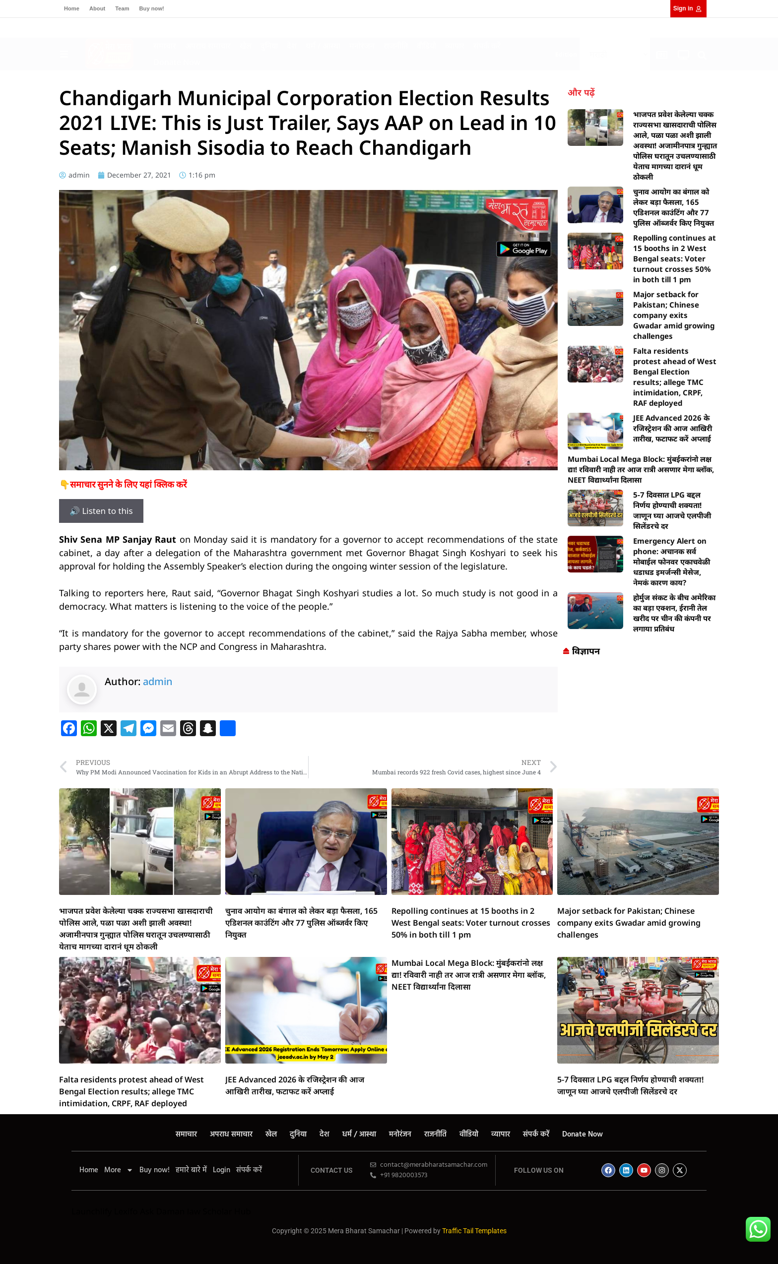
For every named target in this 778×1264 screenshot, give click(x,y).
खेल (246, 45)
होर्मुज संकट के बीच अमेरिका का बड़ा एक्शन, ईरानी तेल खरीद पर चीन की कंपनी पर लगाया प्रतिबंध (674, 612)
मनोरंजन (362, 45)
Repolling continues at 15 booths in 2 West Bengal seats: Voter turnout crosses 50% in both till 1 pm (674, 258)
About (97, 8)
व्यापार (454, 45)
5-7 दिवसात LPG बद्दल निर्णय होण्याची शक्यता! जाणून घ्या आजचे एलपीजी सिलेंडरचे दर (672, 510)
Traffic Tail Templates (474, 1231)
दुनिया (269, 45)
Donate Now (176, 62)
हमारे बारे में (191, 1170)
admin (158, 681)
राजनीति (396, 45)
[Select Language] (615, 54)
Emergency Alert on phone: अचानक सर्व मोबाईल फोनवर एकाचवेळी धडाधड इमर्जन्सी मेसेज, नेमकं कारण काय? (671, 561)
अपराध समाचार (208, 45)
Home (71, 8)
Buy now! (151, 8)
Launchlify (91, 1211)
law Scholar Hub (219, 1211)
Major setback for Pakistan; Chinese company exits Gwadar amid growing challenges (673, 315)
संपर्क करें (487, 45)
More (118, 1170)
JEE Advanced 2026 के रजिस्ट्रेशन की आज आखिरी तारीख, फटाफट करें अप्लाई (672, 428)
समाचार (164, 45)
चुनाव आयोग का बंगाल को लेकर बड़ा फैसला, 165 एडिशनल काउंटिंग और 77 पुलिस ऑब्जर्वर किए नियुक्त (673, 207)
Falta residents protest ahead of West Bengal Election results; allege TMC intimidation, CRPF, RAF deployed (674, 377)
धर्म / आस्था (323, 45)
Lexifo (126, 1211)
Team (122, 8)
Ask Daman (162, 1211)
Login (221, 1170)
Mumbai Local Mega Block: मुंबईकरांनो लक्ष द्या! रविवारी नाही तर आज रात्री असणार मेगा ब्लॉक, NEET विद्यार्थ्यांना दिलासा (641, 469)
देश (292, 45)
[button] (702, 55)
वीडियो (426, 45)
